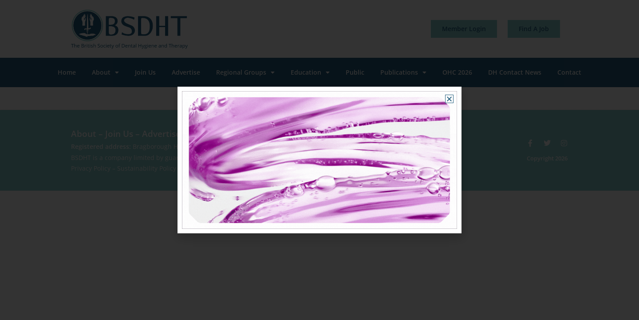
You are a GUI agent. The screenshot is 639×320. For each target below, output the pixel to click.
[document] (319, 160)
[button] (449, 99)
